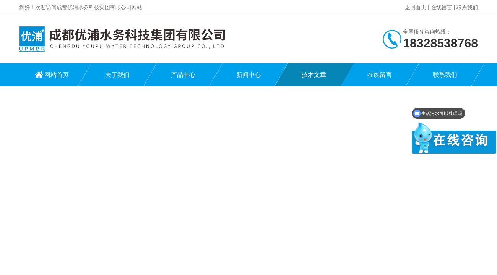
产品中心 (183, 74)
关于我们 (117, 74)
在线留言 (441, 7)
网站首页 (56, 74)
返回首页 (415, 7)
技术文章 (314, 74)
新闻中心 (248, 74)
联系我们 (467, 7)
